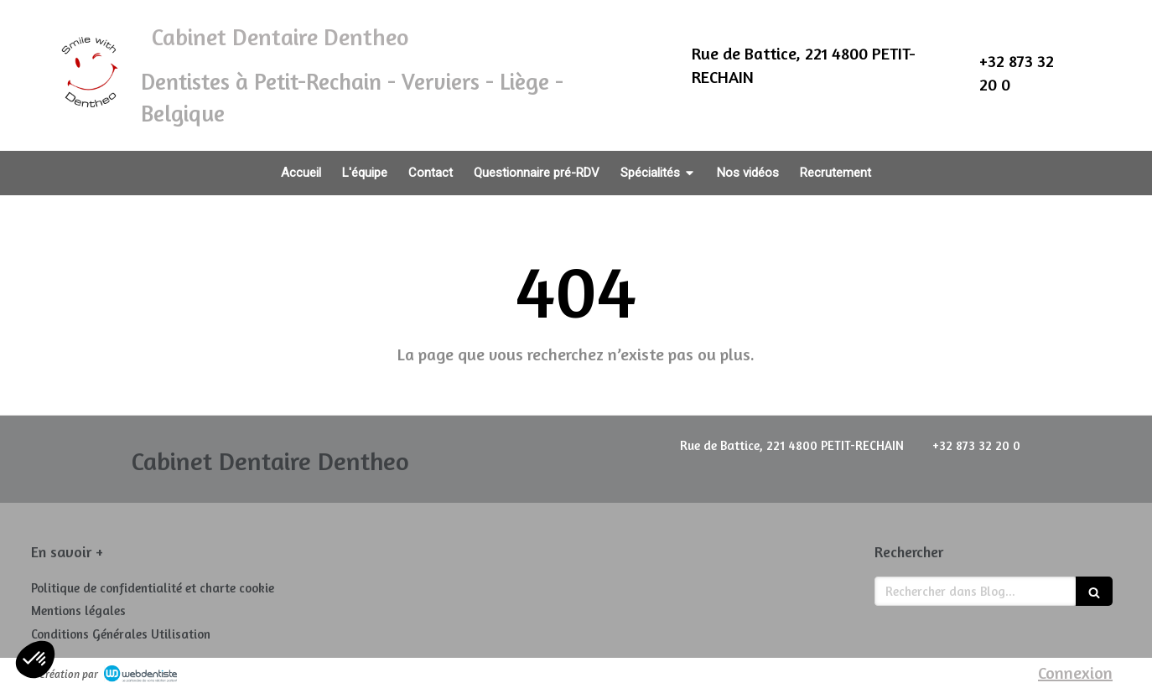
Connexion (1075, 672)
